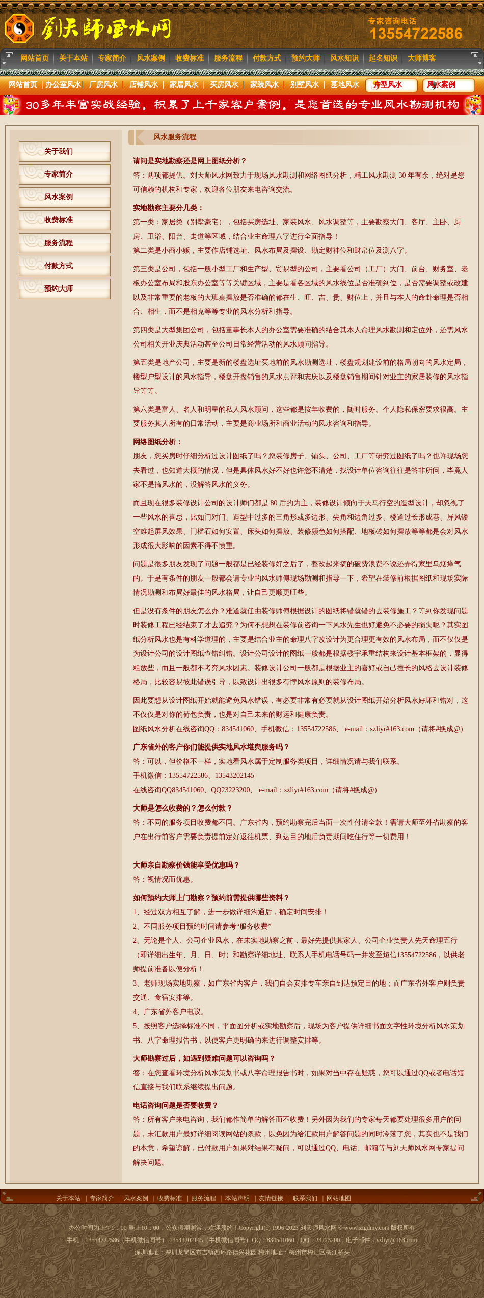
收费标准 (58, 220)
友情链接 (271, 1198)
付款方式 (58, 266)
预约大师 (58, 289)
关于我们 (58, 151)
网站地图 (339, 1198)
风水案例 (439, 85)
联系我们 (305, 1198)
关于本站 (68, 1198)
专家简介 (58, 174)
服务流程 (58, 243)
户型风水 (386, 85)
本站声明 (237, 1198)
